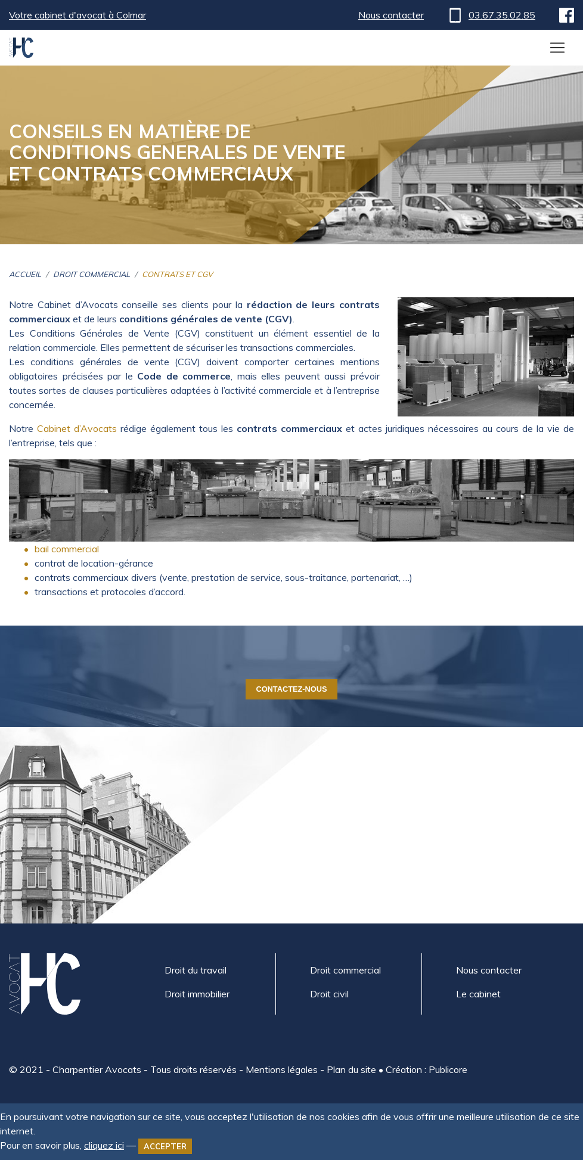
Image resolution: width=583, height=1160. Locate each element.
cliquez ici (104, 1145)
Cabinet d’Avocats (77, 428)
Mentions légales (282, 1069)
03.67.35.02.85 (491, 15)
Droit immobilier (197, 994)
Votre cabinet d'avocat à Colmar (77, 15)
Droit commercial (345, 970)
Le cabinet (478, 994)
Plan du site (351, 1069)
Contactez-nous (291, 689)
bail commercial (67, 549)
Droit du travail (196, 970)
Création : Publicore (426, 1069)
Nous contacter (391, 15)
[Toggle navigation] (557, 48)
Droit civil (329, 994)
